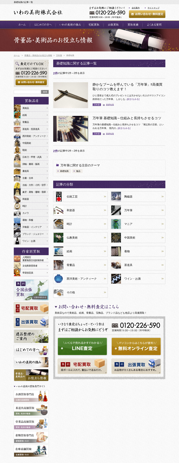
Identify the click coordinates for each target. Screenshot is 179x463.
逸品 (78, 171)
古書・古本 (27, 178)
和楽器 (25, 199)
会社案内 (136, 8)
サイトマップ (153, 8)
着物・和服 (27, 220)
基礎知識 (110, 105)
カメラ (25, 213)
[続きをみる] (133, 99)
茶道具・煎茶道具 (30, 129)
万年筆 (97, 105)
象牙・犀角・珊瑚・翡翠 (34, 192)
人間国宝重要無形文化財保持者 (33, 259)
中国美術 (26, 143)
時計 (24, 206)
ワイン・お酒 (28, 241)
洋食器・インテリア (32, 227)
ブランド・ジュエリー (33, 234)
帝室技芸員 (27, 272)
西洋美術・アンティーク (34, 136)
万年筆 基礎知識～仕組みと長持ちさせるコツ (127, 118)
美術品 (25, 108)
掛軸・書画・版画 (30, 164)
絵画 (24, 115)
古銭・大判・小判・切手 (34, 185)
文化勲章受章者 (29, 265)
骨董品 (25, 122)
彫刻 (24, 150)
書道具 (25, 171)
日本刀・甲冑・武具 (32, 157)
